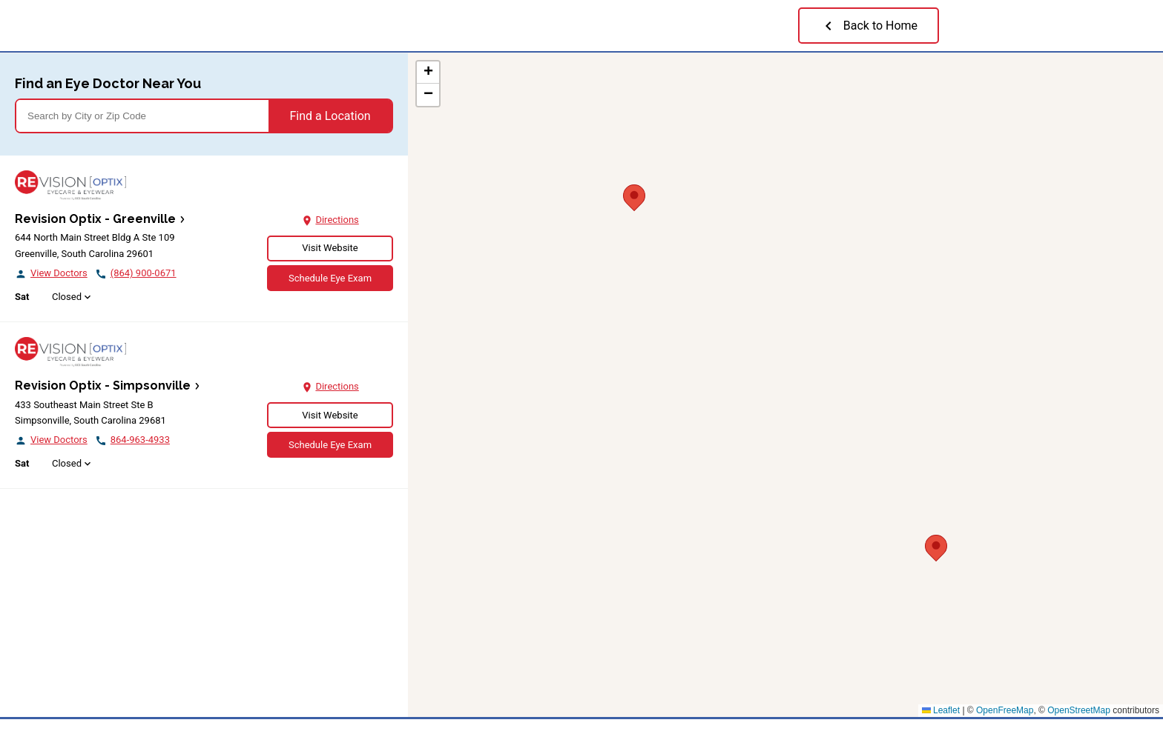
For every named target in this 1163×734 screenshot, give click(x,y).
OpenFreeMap (1004, 710)
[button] (634, 195)
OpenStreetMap (1078, 710)
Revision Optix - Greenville (95, 219)
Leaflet (941, 710)
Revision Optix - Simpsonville (103, 385)
